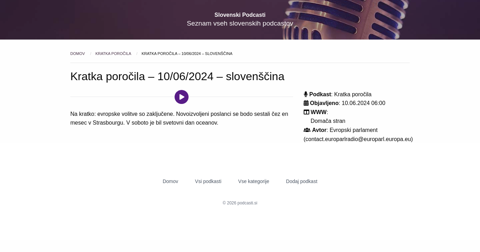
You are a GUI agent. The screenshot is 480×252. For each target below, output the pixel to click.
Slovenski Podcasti (240, 15)
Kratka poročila (114, 53)
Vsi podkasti (208, 181)
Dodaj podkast (302, 181)
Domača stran (328, 121)
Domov (78, 53)
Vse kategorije (253, 181)
